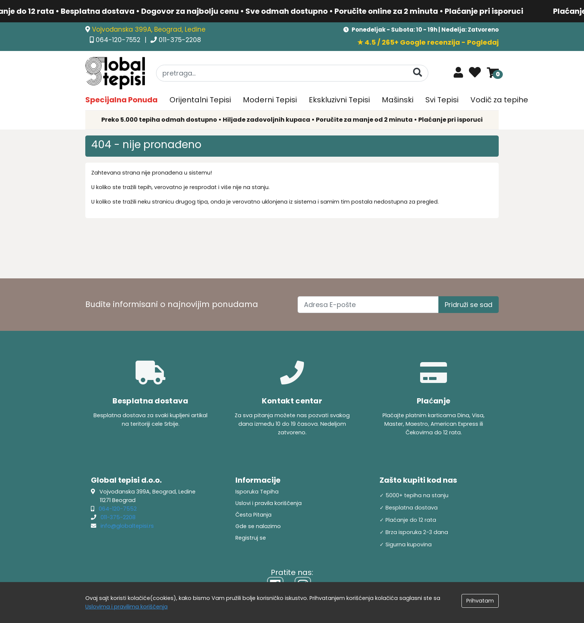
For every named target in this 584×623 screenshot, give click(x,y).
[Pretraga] (417, 73)
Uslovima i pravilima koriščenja (126, 606)
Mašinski (397, 100)
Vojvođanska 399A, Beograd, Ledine (149, 29)
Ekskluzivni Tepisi (339, 100)
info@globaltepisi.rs (127, 526)
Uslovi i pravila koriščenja (268, 503)
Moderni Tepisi (270, 100)
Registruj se (250, 537)
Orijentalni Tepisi (200, 100)
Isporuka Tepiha (257, 491)
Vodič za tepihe (499, 100)
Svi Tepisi (441, 100)
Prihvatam (480, 600)
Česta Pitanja (253, 514)
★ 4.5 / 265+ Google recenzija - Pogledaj (428, 42)
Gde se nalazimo (258, 526)
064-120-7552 (119, 39)
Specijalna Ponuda (121, 100)
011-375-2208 (180, 39)
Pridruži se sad (468, 304)
